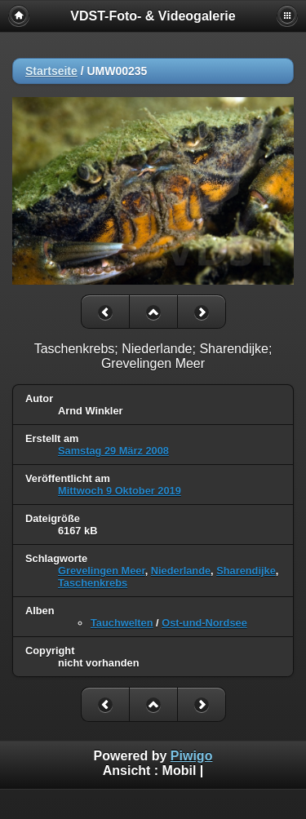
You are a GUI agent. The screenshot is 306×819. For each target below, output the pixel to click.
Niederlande (181, 570)
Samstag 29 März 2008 (113, 451)
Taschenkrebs (92, 583)
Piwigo (192, 756)
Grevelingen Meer (101, 570)
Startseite (51, 70)
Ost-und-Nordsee (204, 623)
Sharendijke (246, 570)
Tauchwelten (122, 623)
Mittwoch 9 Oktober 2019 (119, 491)
